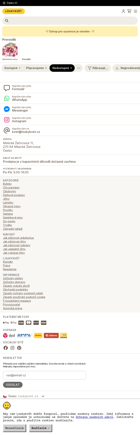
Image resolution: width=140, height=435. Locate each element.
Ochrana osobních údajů (94, 417)
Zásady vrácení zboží (16, 285)
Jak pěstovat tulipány (16, 245)
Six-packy (9, 221)
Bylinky (7, 183)
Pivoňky (8, 210)
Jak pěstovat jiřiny (14, 241)
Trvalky (7, 225)
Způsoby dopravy (14, 282)
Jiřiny (6, 198)
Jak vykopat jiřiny (14, 252)
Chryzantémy (11, 187)
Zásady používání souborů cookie (24, 297)
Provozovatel (11, 304)
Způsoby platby (13, 278)
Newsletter (10, 269)
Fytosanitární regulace (17, 300)
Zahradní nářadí (12, 228)
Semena (8, 213)
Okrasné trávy (12, 206)
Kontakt (8, 261)
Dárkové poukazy (14, 195)
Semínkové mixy (13, 217)
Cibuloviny (9, 191)
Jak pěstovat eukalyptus (18, 237)
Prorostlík (9, 39)
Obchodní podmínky (15, 289)
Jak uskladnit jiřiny (14, 249)
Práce (6, 265)
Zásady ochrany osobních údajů (23, 293)
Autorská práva (12, 308)
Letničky (8, 202)
